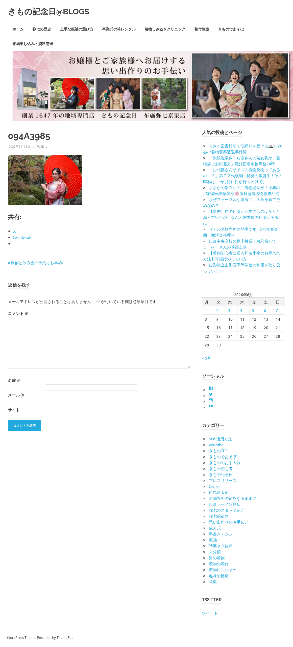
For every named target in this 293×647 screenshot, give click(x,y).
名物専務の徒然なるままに (232, 498)
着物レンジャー (223, 569)
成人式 (215, 527)
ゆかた (215, 486)
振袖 (213, 539)
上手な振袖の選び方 (76, 29)
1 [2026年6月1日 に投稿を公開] (206, 310)
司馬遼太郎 (219, 492)
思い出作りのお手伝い (228, 521)
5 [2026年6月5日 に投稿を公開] (253, 310)
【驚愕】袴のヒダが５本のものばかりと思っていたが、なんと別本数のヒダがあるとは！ (242, 217)
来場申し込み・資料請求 (32, 44)
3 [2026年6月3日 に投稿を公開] (229, 310)
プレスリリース (223, 480)
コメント (18, 313)
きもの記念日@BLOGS (56, 11)
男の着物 (217, 557)
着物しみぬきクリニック (165, 29)
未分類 (215, 551)
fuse (40, 146)
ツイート (210, 612)
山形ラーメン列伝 (225, 504)
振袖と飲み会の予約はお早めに (38, 262)
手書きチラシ (221, 533)
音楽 (213, 581)
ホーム (18, 29)
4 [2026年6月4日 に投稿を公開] (241, 310)
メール (16, 394)
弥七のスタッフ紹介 (226, 509)
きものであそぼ (231, 29)
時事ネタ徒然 (221, 545)
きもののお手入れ (225, 462)
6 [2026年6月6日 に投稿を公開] (265, 310)
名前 (14, 380)
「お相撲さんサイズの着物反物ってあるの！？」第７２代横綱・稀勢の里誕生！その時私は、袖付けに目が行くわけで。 (242, 175)
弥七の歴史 (41, 29)
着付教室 (201, 29)
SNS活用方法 (220, 438)
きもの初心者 (221, 468)
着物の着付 (219, 563)
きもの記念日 (221, 474)
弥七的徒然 (219, 515)
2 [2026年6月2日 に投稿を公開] (217, 310)
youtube (216, 444)
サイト (14, 409)
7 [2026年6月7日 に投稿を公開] (277, 310)
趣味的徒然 (219, 575)
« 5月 (206, 357)
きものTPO (218, 450)
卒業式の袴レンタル (119, 29)
